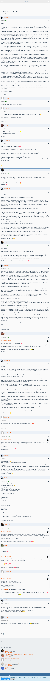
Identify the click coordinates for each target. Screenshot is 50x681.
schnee (6, 668)
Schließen (12, 679)
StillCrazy (4, 13)
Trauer (6, 667)
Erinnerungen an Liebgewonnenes (12, 658)
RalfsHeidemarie (8, 664)
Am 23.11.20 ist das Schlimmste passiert (13, 663)
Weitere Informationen (5, 679)
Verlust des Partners (8, 652)
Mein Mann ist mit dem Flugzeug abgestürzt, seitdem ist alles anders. (19, 654)
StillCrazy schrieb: (6, 340)
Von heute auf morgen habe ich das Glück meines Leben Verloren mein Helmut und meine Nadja (25, 650)
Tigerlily (6, 655)
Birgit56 (6, 651)
